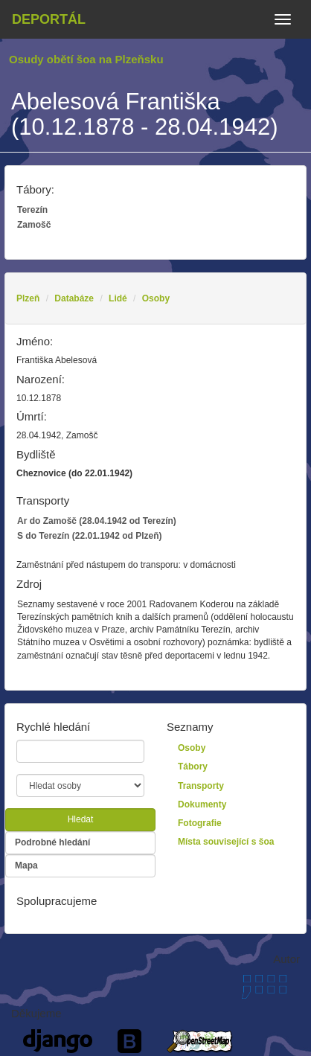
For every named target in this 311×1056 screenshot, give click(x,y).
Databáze (74, 298)
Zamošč (34, 225)
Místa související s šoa (226, 841)
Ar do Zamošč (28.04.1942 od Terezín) (96, 521)
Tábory (193, 766)
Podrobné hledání (52, 842)
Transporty (201, 786)
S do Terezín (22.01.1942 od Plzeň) (89, 536)
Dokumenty (202, 804)
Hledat (81, 819)
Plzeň (27, 298)
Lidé (118, 298)
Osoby (156, 298)
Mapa (26, 865)
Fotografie (200, 823)
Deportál (49, 19)
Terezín (32, 210)
